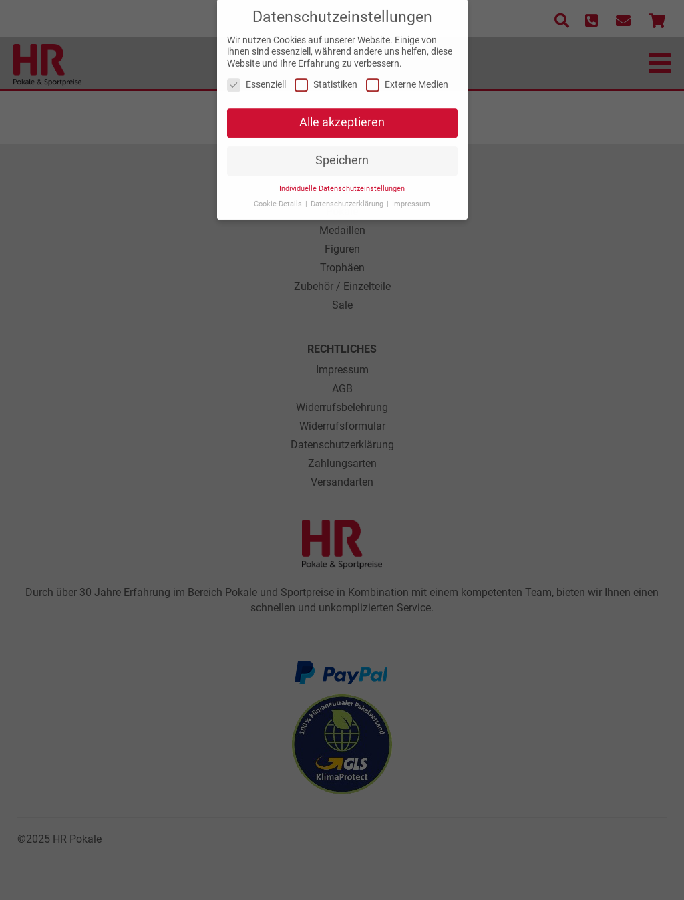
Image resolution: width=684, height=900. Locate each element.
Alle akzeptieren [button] (342, 116)
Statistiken (326, 78)
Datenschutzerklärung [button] (348, 197)
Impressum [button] (411, 197)
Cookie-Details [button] (279, 197)
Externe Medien (407, 78)
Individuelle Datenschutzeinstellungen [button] (342, 182)
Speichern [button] (342, 154)
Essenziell (256, 78)
